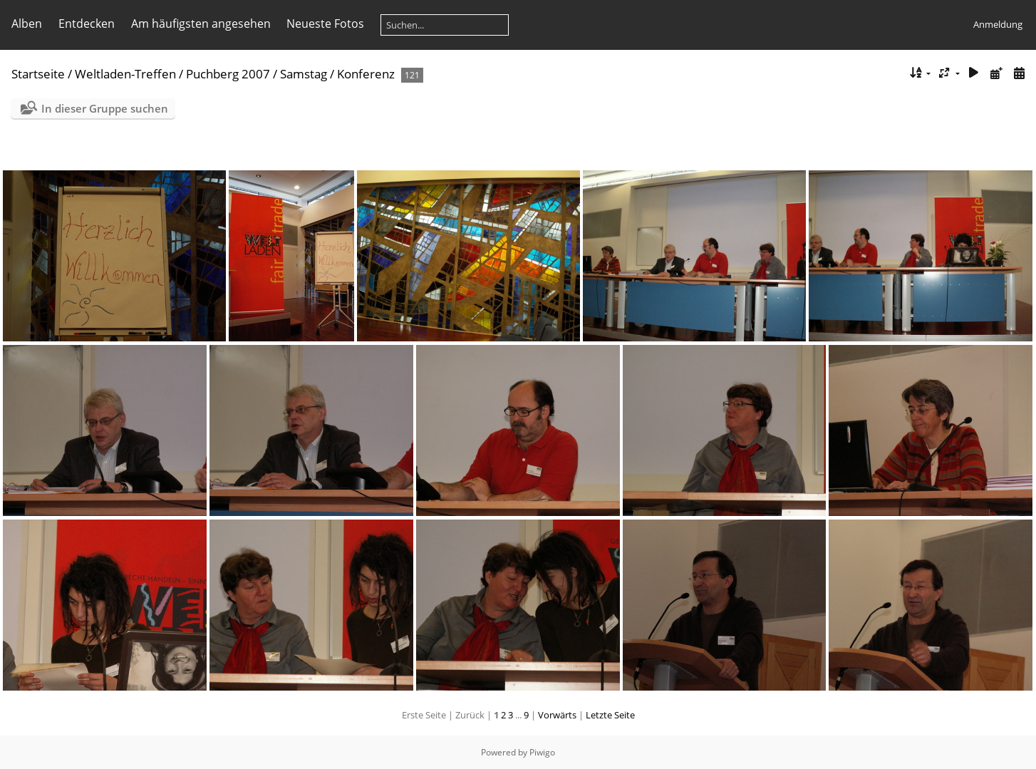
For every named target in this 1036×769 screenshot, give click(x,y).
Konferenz (366, 74)
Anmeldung (997, 24)
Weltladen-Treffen (125, 74)
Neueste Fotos (325, 23)
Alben (26, 23)
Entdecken (86, 23)
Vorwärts (557, 714)
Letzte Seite (610, 714)
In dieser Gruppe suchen (104, 108)
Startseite (38, 74)
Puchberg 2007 (228, 74)
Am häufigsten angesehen (201, 23)
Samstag (303, 74)
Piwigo (542, 752)
